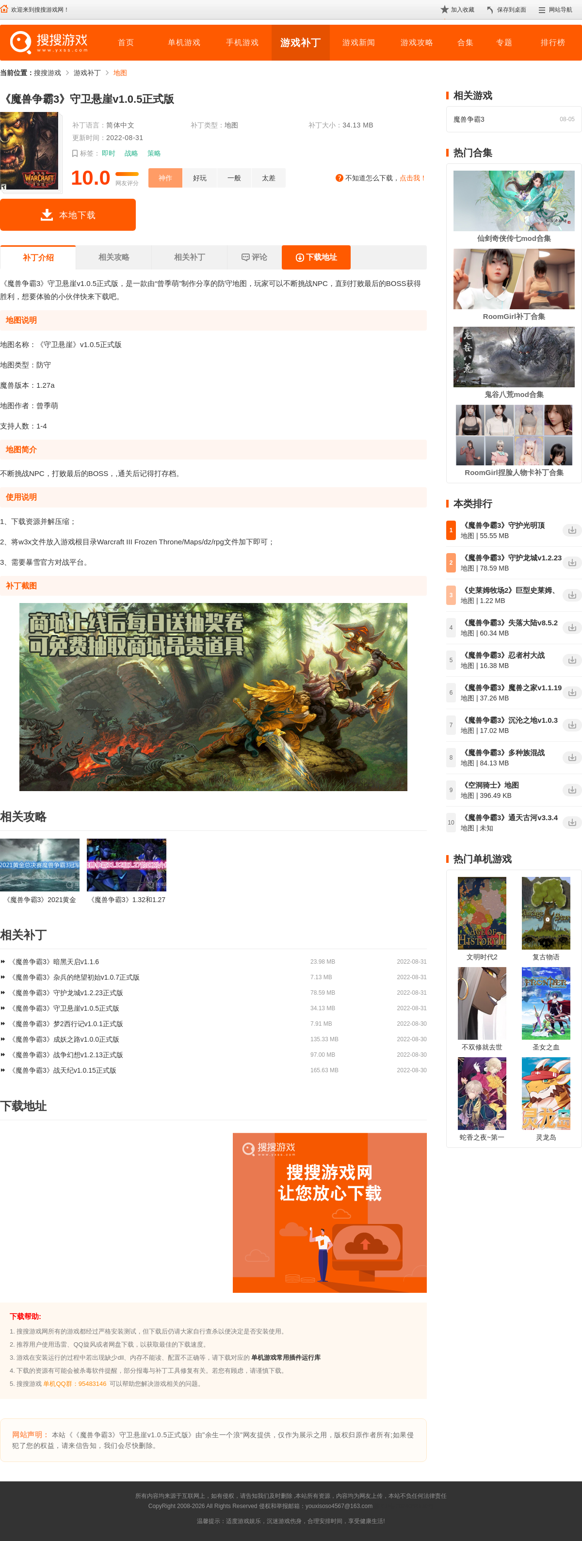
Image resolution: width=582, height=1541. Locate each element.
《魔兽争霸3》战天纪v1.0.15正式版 (62, 1070)
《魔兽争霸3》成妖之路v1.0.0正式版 (64, 1039)
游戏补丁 (300, 42)
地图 (120, 73)
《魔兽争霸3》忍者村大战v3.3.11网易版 (503, 656)
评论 (254, 257)
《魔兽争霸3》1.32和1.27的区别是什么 (126, 900)
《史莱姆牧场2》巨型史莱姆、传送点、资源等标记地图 (510, 591)
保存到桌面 (511, 9)
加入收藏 (462, 9)
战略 (131, 153)
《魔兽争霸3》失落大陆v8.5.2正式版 (509, 623)
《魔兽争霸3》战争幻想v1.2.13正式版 (66, 1055)
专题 (504, 42)
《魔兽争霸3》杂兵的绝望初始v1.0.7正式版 (74, 977)
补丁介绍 (38, 258)
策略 (154, 153)
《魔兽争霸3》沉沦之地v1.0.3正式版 (509, 721)
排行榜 (553, 42)
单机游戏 (184, 42)
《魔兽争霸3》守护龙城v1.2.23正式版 (66, 993)
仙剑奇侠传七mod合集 (514, 238)
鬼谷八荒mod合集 (514, 394)
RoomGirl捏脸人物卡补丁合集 (514, 472)
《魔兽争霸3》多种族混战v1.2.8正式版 (503, 753)
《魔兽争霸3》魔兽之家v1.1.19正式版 (511, 688)
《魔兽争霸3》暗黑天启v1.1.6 (54, 962)
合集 (465, 42)
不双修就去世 (482, 1047)
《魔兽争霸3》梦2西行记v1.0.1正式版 (66, 1024)
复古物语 (546, 957)
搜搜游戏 (47, 73)
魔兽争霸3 (469, 119)
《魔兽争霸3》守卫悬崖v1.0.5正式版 (64, 1008)
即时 (108, 153)
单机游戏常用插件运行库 (286, 1357)
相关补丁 (189, 257)
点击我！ (413, 178)
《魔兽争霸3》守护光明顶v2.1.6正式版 (503, 526)
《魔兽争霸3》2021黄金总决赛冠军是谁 (40, 900)
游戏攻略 (417, 42)
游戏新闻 (358, 42)
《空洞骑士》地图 (490, 785)
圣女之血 (546, 1047)
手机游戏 (242, 42)
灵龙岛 (546, 1137)
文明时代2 (482, 957)
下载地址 (316, 257)
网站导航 (560, 9)
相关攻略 (113, 257)
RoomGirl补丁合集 (514, 316)
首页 (126, 42)
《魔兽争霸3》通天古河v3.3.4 (509, 817)
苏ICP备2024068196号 (404, 1506)
